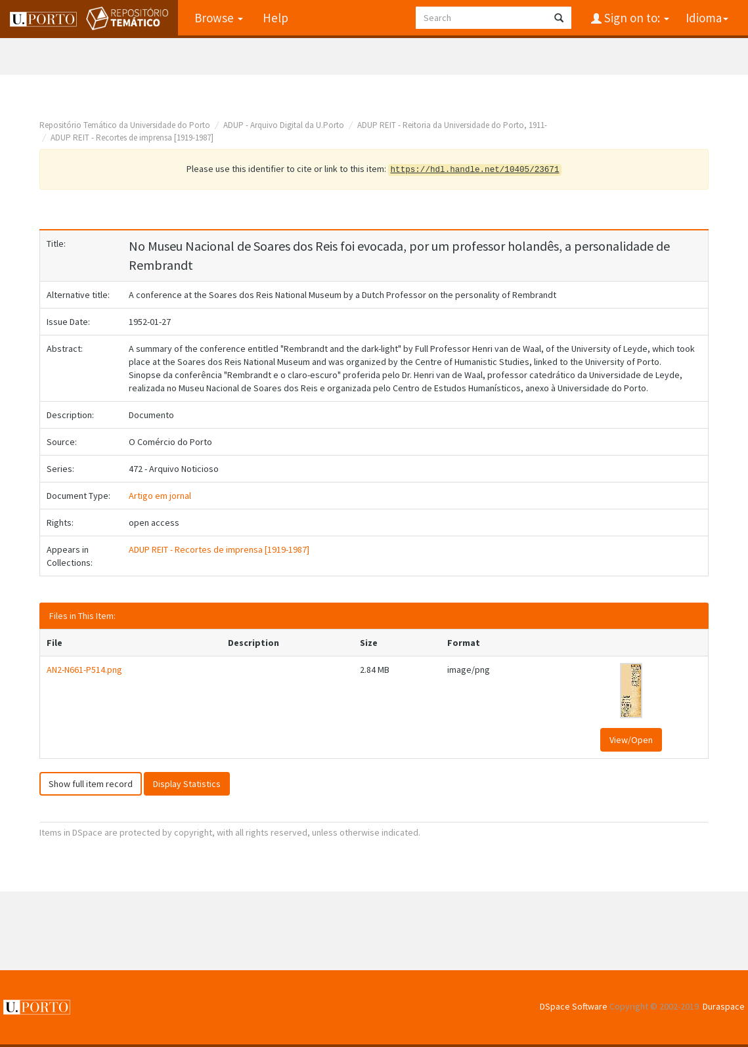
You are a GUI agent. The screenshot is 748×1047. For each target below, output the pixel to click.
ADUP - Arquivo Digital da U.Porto (283, 125)
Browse (218, 18)
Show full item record (91, 784)
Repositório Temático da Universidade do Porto (124, 125)
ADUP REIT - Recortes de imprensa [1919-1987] (132, 137)
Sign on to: (635, 18)
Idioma (707, 18)
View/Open (631, 740)
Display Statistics (187, 784)
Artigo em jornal (160, 496)
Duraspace (724, 1006)
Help (275, 18)
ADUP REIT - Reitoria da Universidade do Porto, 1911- (452, 125)
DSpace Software (573, 1006)
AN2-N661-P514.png (84, 669)
